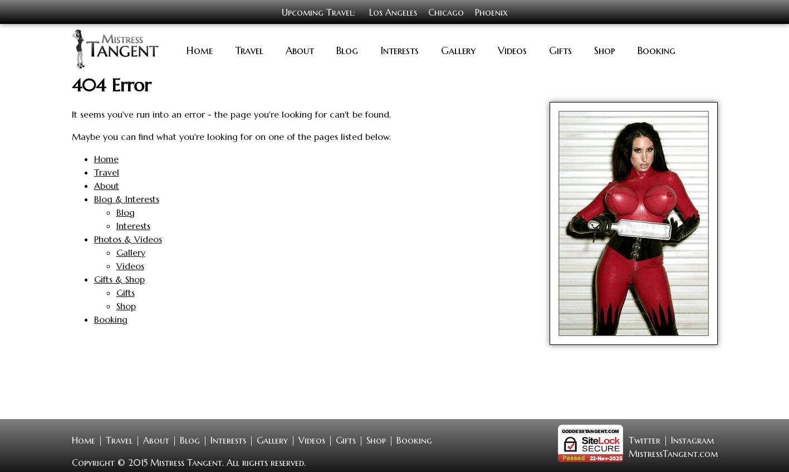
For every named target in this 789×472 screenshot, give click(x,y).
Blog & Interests (126, 197)
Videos (512, 49)
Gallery (458, 49)
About (300, 49)
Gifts (560, 49)
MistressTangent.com (673, 452)
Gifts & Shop (119, 278)
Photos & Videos (128, 238)
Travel (249, 49)
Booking (656, 49)
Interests (399, 49)
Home (200, 49)
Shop (604, 49)
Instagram (692, 439)
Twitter (644, 439)
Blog (347, 49)
